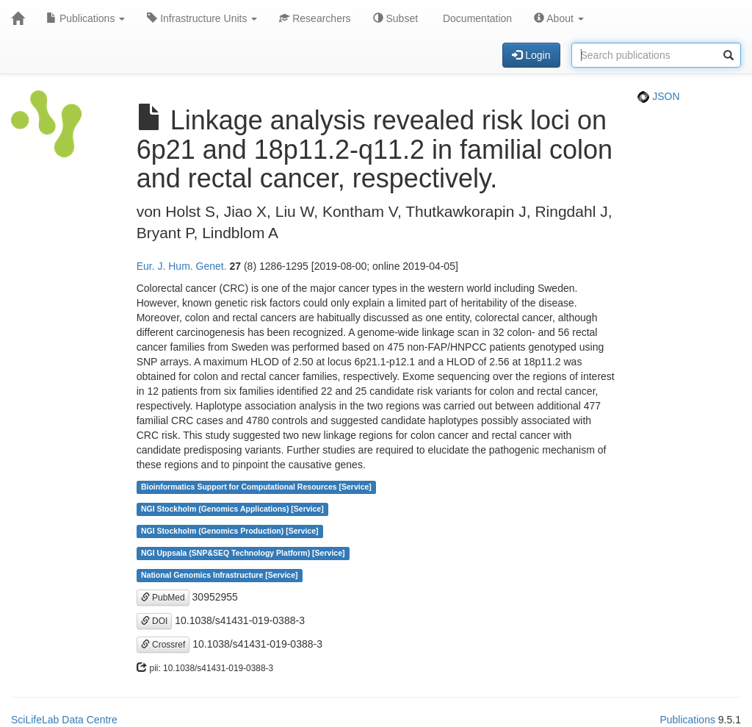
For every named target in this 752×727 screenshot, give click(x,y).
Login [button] (531, 55)
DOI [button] (154, 621)
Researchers (314, 18)
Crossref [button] (163, 645)
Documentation (476, 18)
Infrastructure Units (202, 18)
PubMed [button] (163, 597)
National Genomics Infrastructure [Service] (219, 575)
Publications (85, 18)
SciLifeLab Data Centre (64, 720)
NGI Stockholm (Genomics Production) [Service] (230, 531)
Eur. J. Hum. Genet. (182, 266)
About (559, 18)
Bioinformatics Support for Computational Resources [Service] (256, 487)
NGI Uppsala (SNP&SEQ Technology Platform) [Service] (243, 553)
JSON (658, 96)
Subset (395, 18)
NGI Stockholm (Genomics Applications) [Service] (232, 509)
